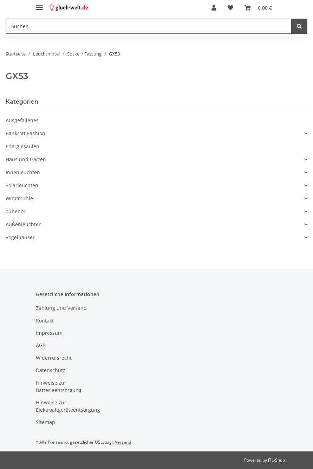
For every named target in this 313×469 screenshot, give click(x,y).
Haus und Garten (26, 159)
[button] (214, 8)
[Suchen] (149, 26)
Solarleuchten (22, 185)
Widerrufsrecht (54, 357)
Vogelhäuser (20, 237)
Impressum (49, 333)
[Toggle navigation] (39, 4)
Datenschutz (50, 370)
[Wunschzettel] (230, 8)
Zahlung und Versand (61, 308)
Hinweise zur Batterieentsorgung (58, 386)
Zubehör (16, 211)
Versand (123, 442)
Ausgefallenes (22, 120)
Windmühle (19, 198)
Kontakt (45, 320)
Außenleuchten (24, 224)
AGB (41, 345)
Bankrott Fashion (25, 133)
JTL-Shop (276, 460)
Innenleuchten (23, 172)
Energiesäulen (22, 146)
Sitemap (45, 422)
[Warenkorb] (258, 8)
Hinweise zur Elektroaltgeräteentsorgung (68, 406)
